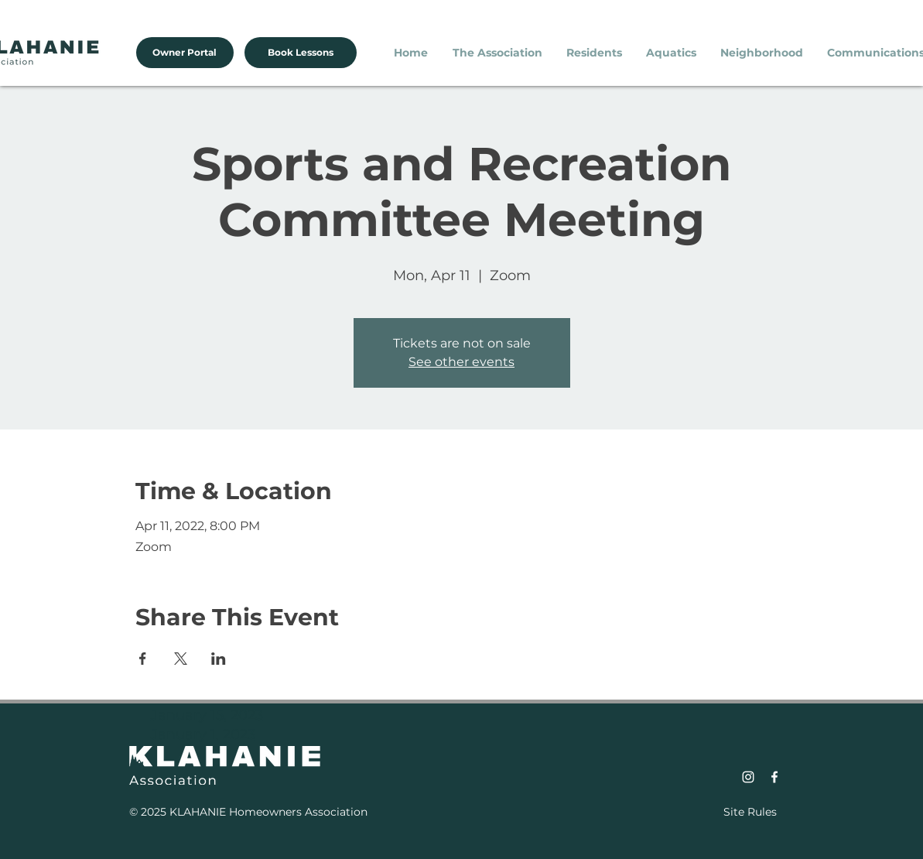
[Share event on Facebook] (142, 658)
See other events (461, 361)
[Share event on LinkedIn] (218, 658)
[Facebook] (774, 777)
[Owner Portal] (185, 52)
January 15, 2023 (207, 715)
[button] (498, 52)
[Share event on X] (180, 658)
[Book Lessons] (300, 52)
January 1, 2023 (203, 734)
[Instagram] (748, 777)
